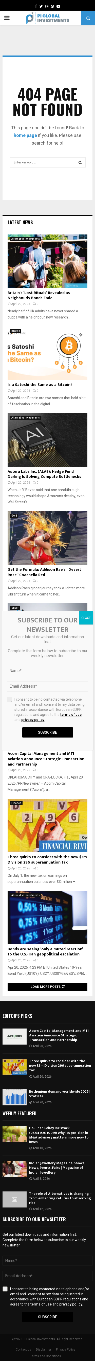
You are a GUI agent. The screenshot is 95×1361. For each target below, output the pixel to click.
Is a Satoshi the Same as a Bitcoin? (40, 384)
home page (25, 135)
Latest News (20, 222)
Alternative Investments (25, 239)
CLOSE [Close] (86, 618)
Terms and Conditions (45, 1356)
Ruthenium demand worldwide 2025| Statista (59, 1094)
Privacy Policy (65, 1349)
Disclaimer (43, 1349)
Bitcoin (15, 330)
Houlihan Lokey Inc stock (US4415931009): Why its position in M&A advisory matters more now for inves (59, 1135)
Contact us (23, 1349)
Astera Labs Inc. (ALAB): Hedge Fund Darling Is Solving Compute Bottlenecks (44, 474)
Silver (14, 607)
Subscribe (47, 1317)
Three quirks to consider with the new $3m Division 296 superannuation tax (47, 860)
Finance (16, 803)
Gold (14, 515)
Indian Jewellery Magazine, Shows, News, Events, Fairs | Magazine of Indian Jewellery (57, 1167)
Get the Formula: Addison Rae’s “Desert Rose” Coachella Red (44, 572)
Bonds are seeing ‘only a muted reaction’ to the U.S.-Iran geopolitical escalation (45, 952)
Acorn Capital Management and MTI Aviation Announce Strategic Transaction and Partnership (46, 759)
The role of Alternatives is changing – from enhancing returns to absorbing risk (60, 1198)
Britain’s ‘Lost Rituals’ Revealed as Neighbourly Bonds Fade (39, 295)
